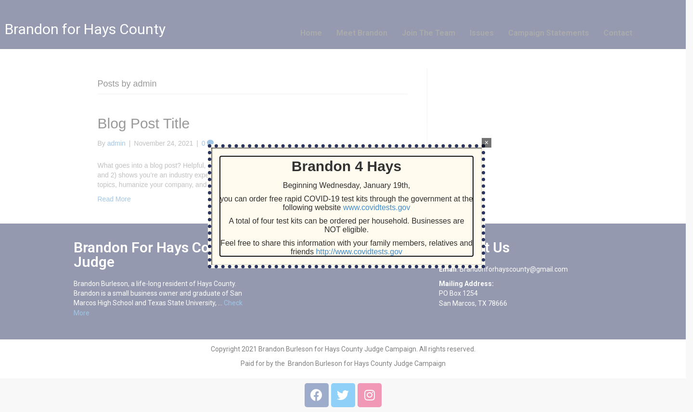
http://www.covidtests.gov (359, 252)
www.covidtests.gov (377, 207)
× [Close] (486, 142)
